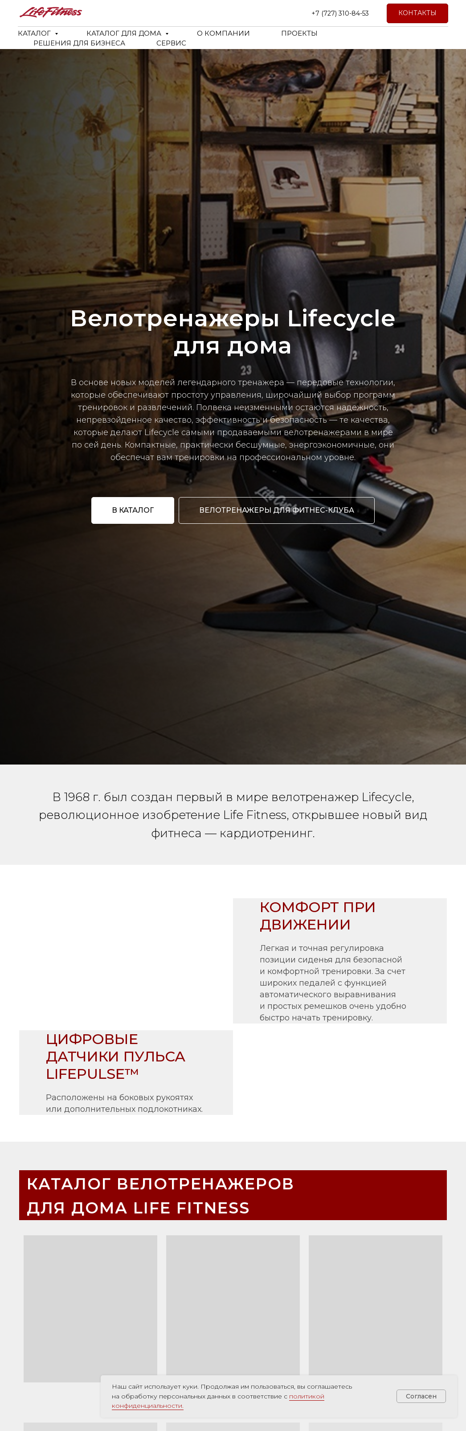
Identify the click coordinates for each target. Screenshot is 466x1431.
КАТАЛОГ (35, 33)
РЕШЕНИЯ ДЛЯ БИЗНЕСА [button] (79, 43)
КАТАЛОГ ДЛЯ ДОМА (124, 33)
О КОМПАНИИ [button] (223, 33)
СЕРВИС (171, 43)
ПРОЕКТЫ (299, 33)
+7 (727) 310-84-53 (340, 13)
